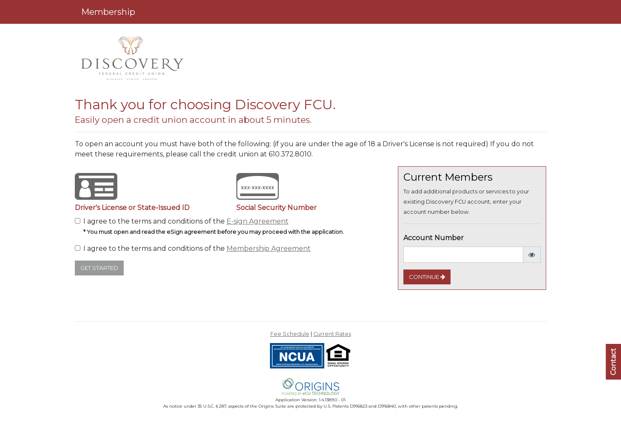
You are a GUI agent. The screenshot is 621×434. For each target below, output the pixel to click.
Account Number (433, 238)
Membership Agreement (269, 248)
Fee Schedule (289, 334)
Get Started (99, 267)
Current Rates (332, 334)
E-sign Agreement (258, 221)
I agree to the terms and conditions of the (213, 226)
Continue (427, 276)
